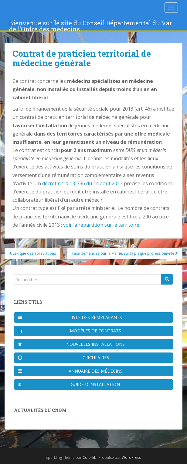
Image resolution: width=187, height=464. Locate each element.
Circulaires (63, 357)
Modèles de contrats (69, 331)
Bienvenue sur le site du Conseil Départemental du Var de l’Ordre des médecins (90, 24)
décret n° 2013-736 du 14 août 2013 (82, 183)
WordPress (131, 457)
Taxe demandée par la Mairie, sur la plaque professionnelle (125, 253)
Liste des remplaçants (70, 317)
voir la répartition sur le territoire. (101, 224)
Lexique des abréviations (32, 253)
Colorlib (90, 457)
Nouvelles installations (71, 344)
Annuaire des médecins (70, 371)
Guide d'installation (69, 384)
